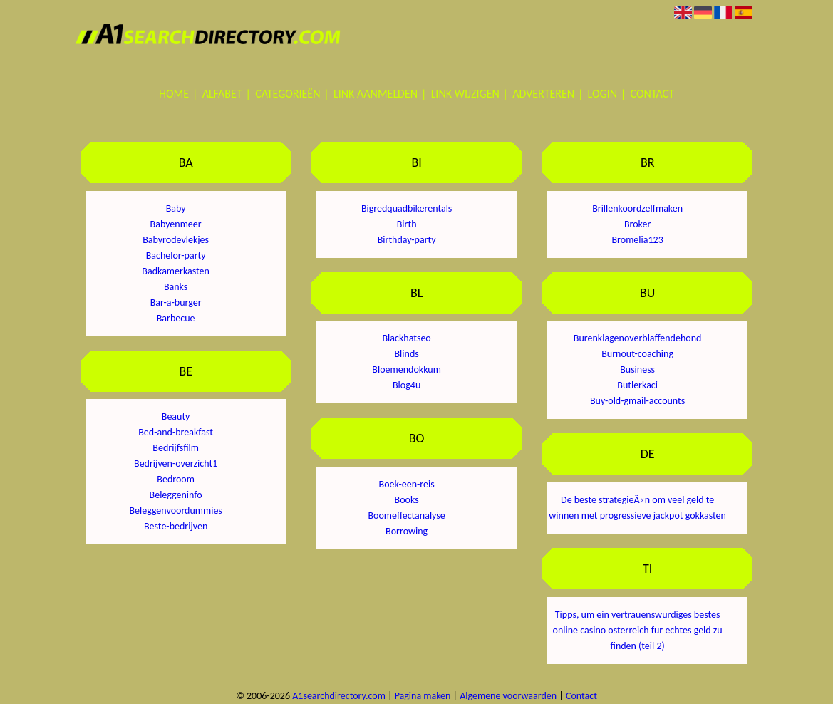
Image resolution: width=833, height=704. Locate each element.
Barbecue (176, 318)
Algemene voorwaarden (508, 696)
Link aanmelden (375, 93)
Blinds (407, 354)
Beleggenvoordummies (175, 510)
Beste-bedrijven (175, 526)
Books (407, 500)
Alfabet (222, 93)
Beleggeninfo (176, 495)
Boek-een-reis (407, 484)
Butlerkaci (637, 385)
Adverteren (543, 93)
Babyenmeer (176, 224)
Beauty (176, 416)
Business (637, 369)
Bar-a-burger (176, 302)
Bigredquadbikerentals (406, 208)
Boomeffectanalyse (406, 515)
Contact (652, 93)
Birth (407, 224)
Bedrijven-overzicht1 (175, 463)
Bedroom (176, 479)
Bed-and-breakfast (175, 432)
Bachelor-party (176, 255)
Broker (637, 224)
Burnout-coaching (637, 354)
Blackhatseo (406, 338)
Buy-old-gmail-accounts (637, 401)
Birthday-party (407, 240)
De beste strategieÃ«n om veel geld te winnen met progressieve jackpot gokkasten (637, 508)
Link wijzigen (465, 93)
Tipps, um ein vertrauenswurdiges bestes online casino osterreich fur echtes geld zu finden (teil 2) (638, 630)
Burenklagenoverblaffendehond (638, 338)
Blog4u (406, 385)
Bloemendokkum (406, 369)
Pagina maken (423, 696)
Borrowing (407, 531)
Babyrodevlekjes (176, 240)
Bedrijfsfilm (175, 448)
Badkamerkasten (175, 271)
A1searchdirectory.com (339, 696)
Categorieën (287, 93)
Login (602, 93)
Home (174, 93)
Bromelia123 (637, 240)
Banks (175, 287)
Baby (176, 208)
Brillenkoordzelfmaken (637, 208)
